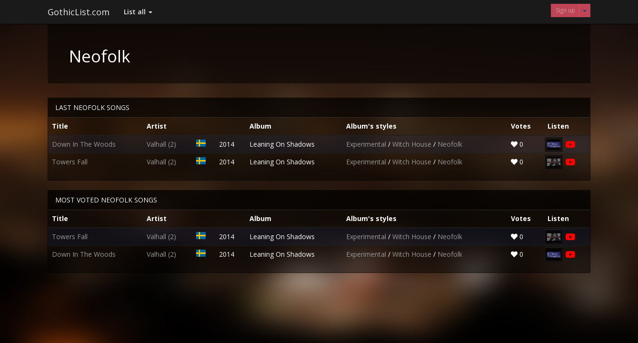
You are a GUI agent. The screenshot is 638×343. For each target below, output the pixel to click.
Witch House (412, 144)
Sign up (565, 10)
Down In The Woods (84, 144)
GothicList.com (79, 12)
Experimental (367, 144)
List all (138, 11)
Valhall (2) (161, 144)
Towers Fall (70, 161)
